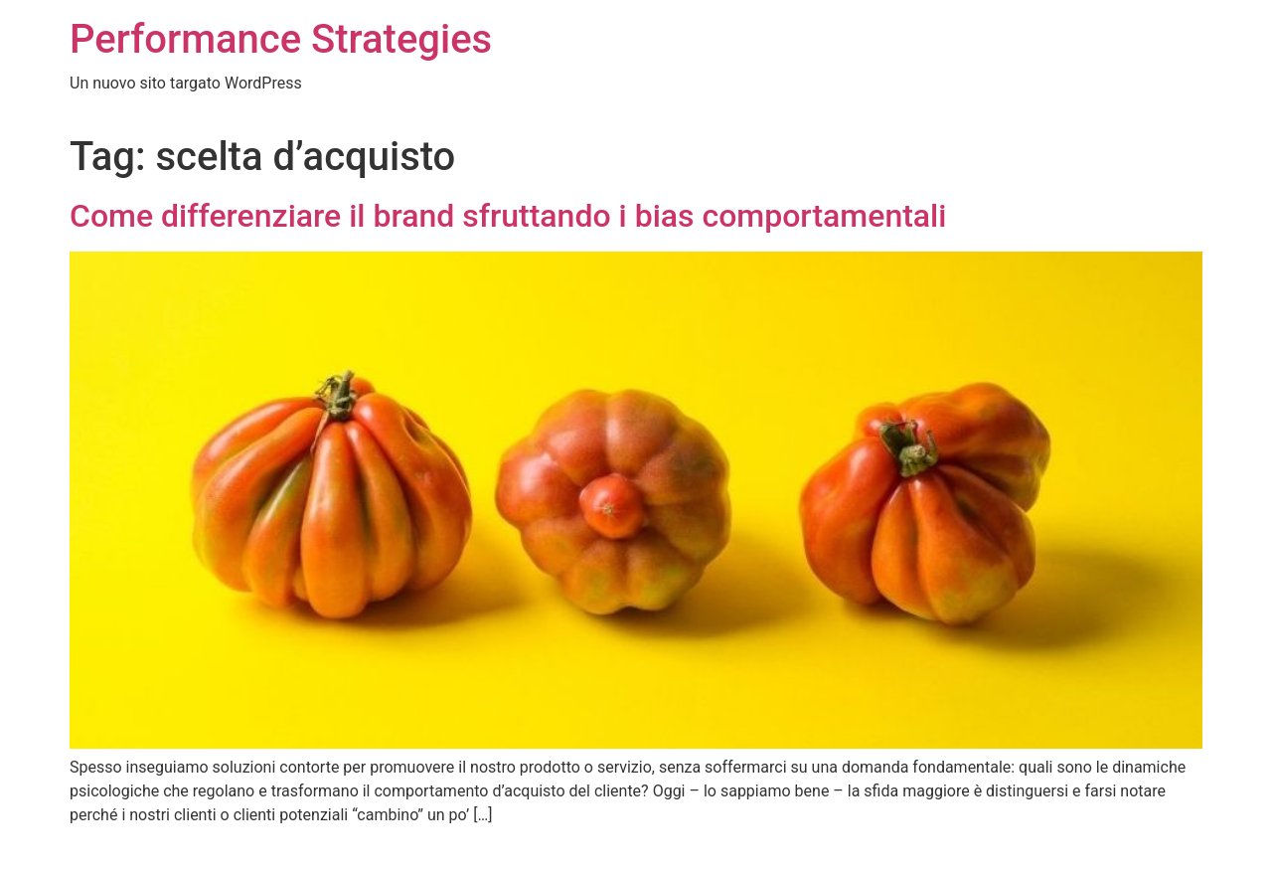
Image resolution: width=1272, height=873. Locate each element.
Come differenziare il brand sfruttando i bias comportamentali (508, 216)
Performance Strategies (281, 39)
